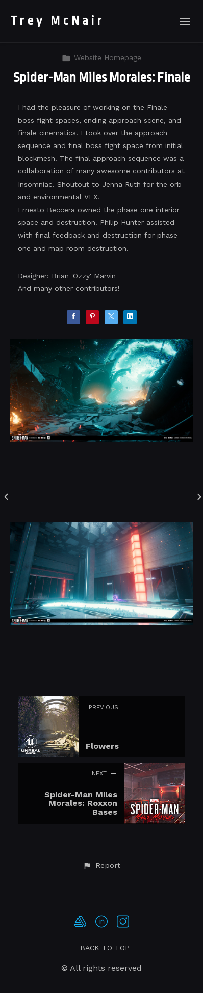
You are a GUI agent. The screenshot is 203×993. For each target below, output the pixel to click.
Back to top (105, 948)
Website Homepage (101, 57)
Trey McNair (57, 21)
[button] (101, 865)
